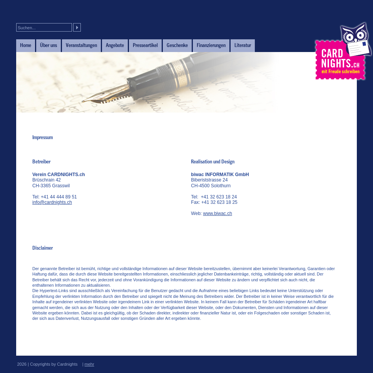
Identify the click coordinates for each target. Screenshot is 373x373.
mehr (89, 364)
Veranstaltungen (81, 45)
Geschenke (177, 45)
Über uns (48, 45)
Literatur (242, 45)
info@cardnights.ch (52, 202)
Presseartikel (145, 45)
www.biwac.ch (217, 213)
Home (25, 45)
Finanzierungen (211, 45)
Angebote (115, 45)
